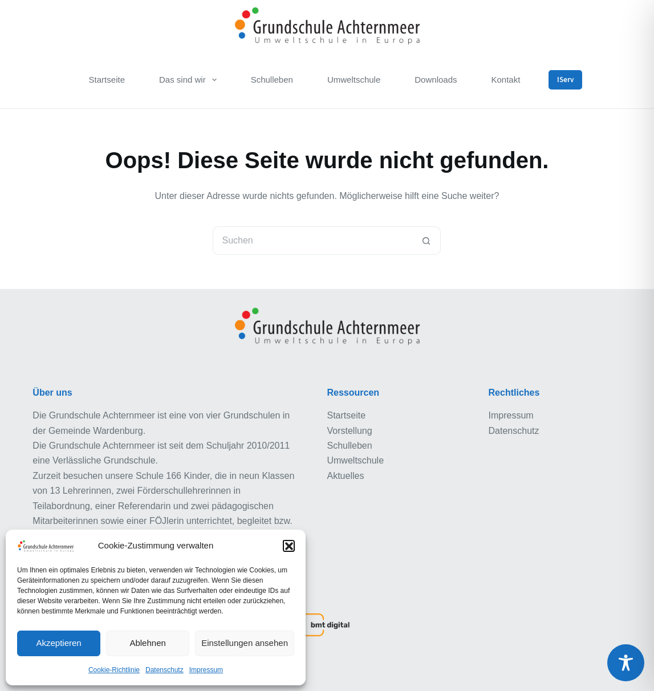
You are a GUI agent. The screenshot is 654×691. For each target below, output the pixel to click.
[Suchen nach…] (312, 240)
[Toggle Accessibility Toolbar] (625, 662)
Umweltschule (353, 79)
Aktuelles (345, 476)
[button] (288, 545)
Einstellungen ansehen (244, 643)
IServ (565, 79)
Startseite (107, 79)
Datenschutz (164, 670)
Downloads (436, 79)
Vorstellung (349, 431)
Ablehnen (147, 643)
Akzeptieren (58, 643)
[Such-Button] (426, 240)
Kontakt (506, 79)
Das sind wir (190, 80)
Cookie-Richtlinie (114, 670)
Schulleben (272, 79)
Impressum (206, 670)
